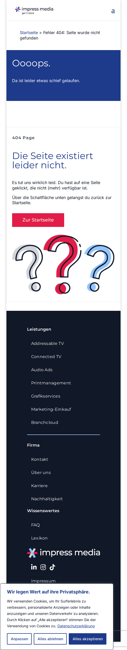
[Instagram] (43, 567)
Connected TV (48, 356)
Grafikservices (47, 396)
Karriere (41, 485)
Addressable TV (49, 343)
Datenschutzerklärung (76, 626)
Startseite (29, 32)
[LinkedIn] (34, 567)
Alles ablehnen (50, 639)
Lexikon (41, 538)
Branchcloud (46, 422)
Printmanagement (53, 383)
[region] (56, 616)
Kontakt (41, 459)
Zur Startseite (38, 220)
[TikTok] (52, 567)
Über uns (42, 472)
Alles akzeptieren (88, 639)
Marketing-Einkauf (52, 409)
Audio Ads (43, 369)
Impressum (45, 580)
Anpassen (19, 639)
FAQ (37, 524)
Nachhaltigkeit (48, 498)
